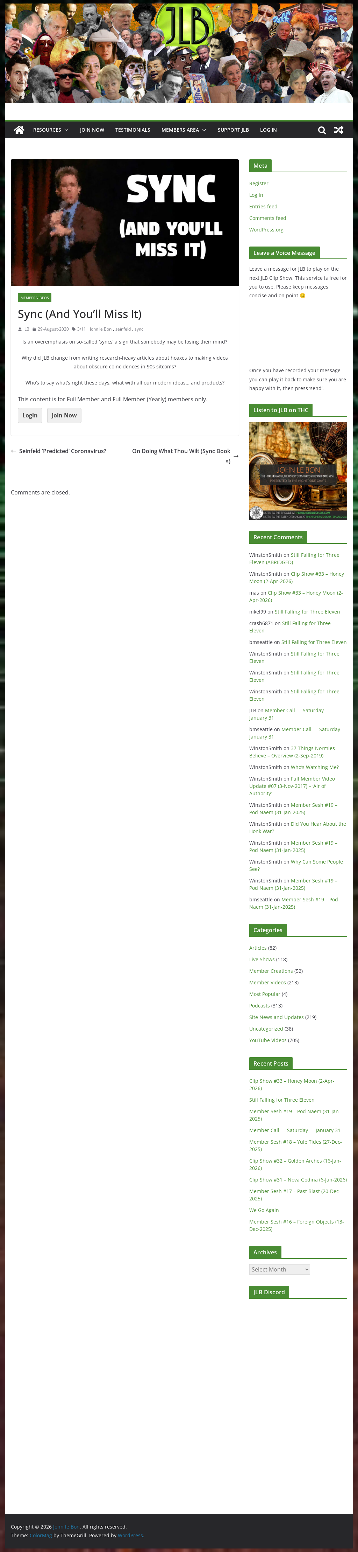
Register (258, 183)
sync (139, 329)
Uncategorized (266, 1028)
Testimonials (132, 129)
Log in (256, 195)
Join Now (64, 415)
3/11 (81, 329)
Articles (258, 947)
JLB (26, 329)
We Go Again (264, 1210)
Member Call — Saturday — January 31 (295, 1130)
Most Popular (264, 994)
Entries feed (263, 206)
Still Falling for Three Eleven (307, 611)
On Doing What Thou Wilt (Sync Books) (185, 456)
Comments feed (267, 218)
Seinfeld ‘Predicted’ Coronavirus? (58, 451)
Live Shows (262, 959)
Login (30, 415)
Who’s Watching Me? (315, 767)
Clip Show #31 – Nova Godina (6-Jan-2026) (298, 1179)
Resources (47, 129)
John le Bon (101, 329)
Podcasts (259, 1005)
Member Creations (271, 971)
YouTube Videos (268, 1040)
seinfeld (123, 329)
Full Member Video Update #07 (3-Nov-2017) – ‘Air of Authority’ (292, 786)
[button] (65, 130)
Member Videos (35, 297)
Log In (268, 129)
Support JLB (233, 129)
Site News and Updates (276, 1017)
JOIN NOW (92, 129)
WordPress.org (266, 229)
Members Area (180, 129)
